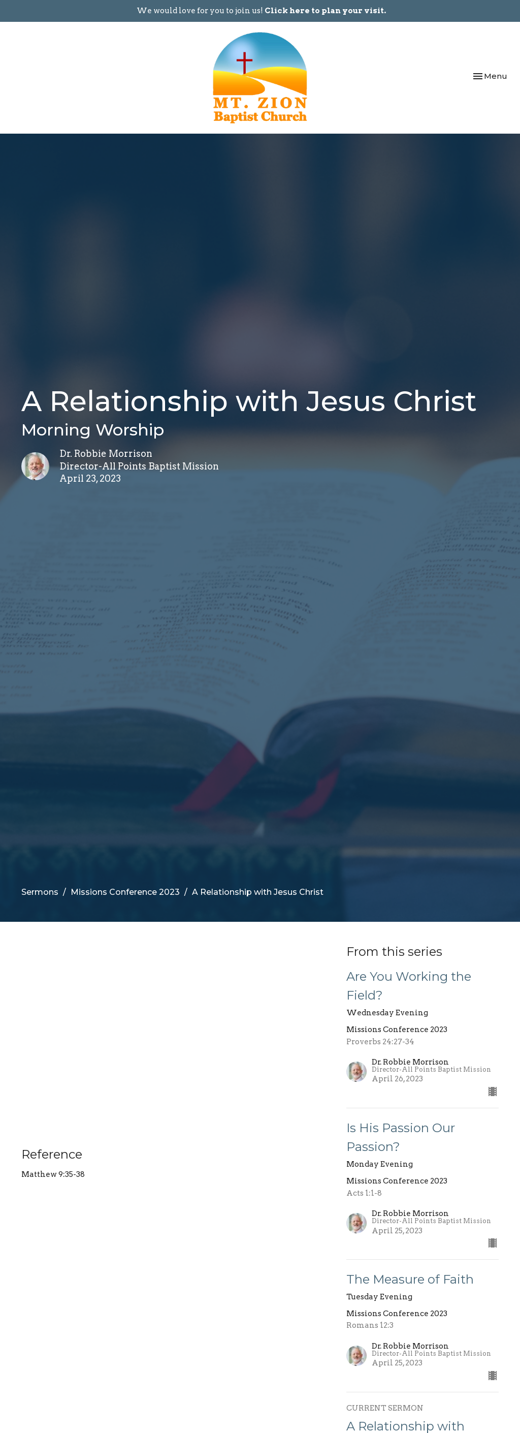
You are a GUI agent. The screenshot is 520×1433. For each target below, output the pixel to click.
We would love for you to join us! (261, 10)
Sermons (39, 892)
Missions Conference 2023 (125, 892)
